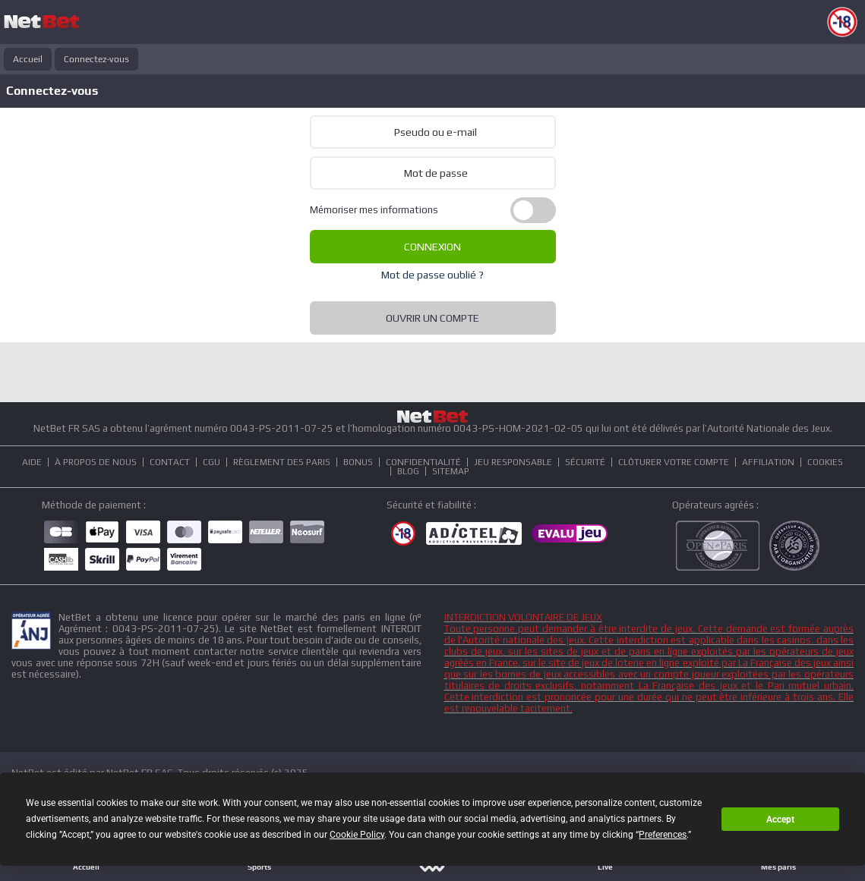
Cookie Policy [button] (357, 834)
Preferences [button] (663, 834)
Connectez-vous (96, 59)
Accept (780, 819)
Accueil (28, 59)
